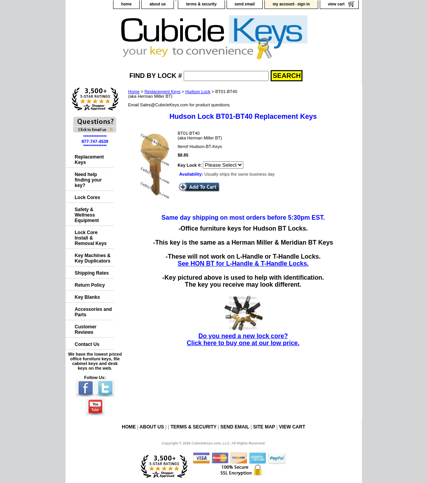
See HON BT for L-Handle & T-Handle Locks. (242, 263)
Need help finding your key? (88, 180)
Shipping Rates (92, 273)
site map (264, 427)
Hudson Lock (197, 91)
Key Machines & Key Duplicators (93, 258)
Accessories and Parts (93, 312)
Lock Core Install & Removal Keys (91, 238)
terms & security (201, 4)
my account (283, 4)
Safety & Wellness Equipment (87, 215)
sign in (303, 4)
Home (134, 91)
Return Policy (90, 285)
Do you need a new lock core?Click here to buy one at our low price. (243, 336)
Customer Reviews (86, 329)
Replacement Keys (162, 91)
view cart (336, 4)
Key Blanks (87, 297)
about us (157, 4)
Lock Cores (87, 197)
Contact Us (87, 344)
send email (245, 4)
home (126, 4)
